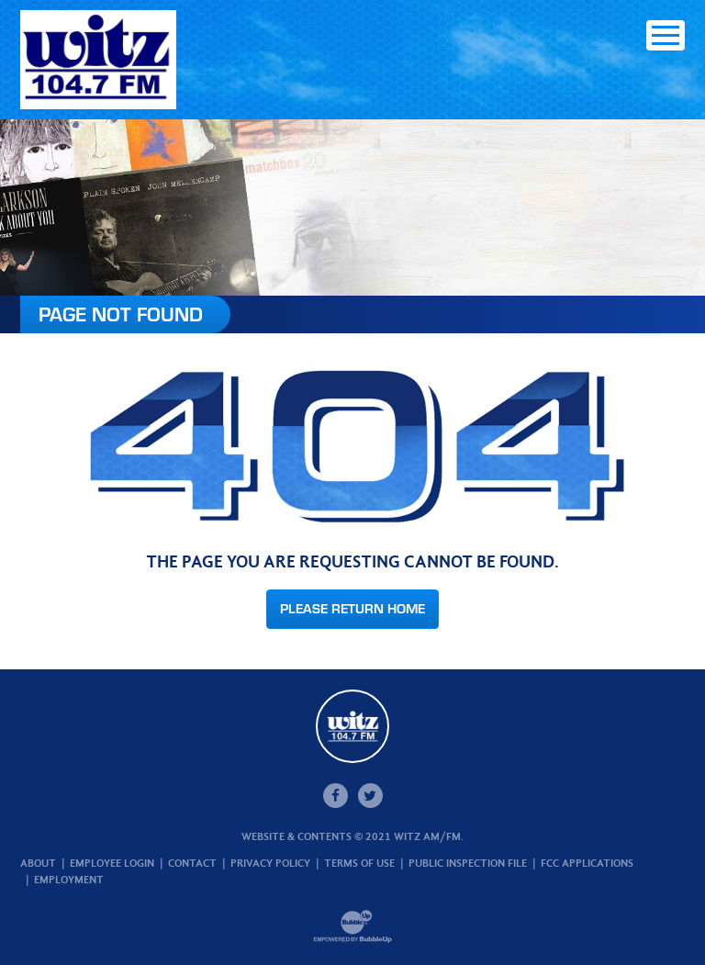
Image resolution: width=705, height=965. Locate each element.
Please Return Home (352, 608)
